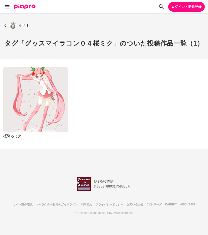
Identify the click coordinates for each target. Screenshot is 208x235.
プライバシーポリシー (109, 204)
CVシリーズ (154, 204)
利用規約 (86, 204)
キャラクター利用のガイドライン (57, 204)
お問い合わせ (135, 204)
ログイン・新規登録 (186, 7)
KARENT (171, 204)
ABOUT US (187, 204)
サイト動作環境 (22, 204)
